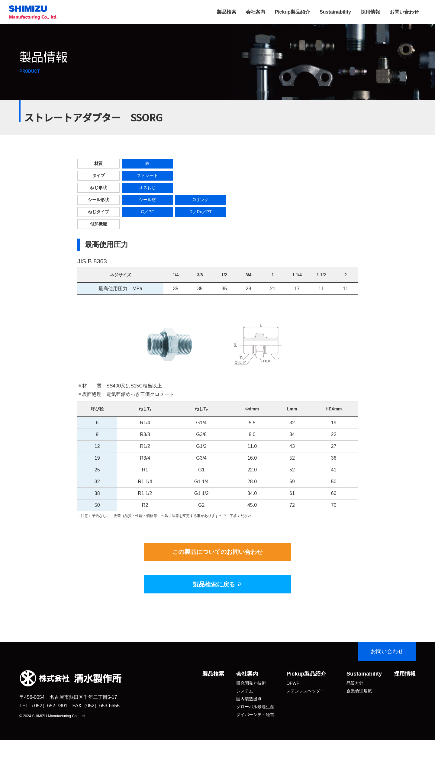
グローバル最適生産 (255, 706)
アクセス (244, 738)
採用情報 (370, 11)
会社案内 (255, 11)
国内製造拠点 (249, 698)
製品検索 (226, 11)
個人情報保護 (359, 698)
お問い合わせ (404, 11)
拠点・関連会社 (251, 746)
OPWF (292, 683)
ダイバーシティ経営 (255, 714)
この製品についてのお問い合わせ (217, 551)
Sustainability (335, 11)
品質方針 (354, 683)
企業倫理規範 (359, 691)
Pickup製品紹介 (292, 11)
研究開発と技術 (251, 683)
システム (244, 691)
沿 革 (244, 730)
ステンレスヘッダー (305, 691)
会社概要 (244, 722)
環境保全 (354, 706)
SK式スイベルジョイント (310, 698)
